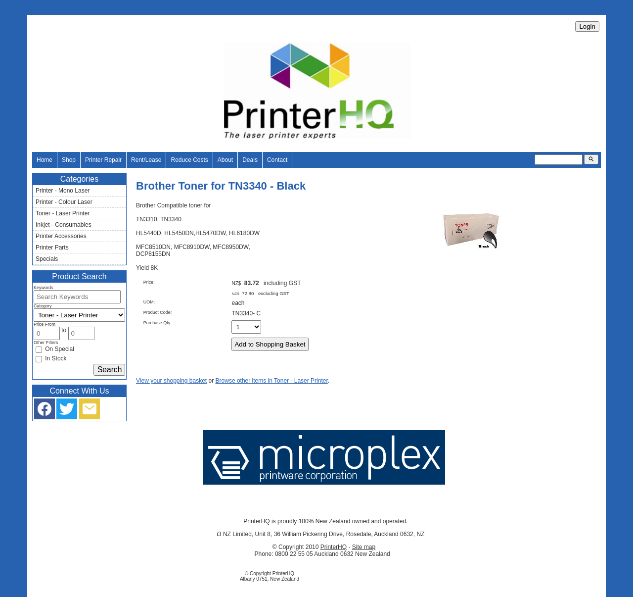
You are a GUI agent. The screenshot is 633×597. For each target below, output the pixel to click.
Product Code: (157, 312)
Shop (69, 159)
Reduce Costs (189, 159)
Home (44, 159)
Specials (47, 258)
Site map (363, 547)
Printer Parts (52, 247)
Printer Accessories (61, 236)
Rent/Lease (146, 159)
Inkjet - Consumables (63, 224)
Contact (277, 159)
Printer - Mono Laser (63, 190)
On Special (55, 349)
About (225, 159)
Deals (250, 159)
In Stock (51, 358)
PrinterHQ (333, 547)
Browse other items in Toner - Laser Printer (272, 380)
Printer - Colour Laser (64, 202)
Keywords (43, 287)
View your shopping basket (171, 380)
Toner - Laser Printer (63, 213)
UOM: (149, 301)
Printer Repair (103, 159)
